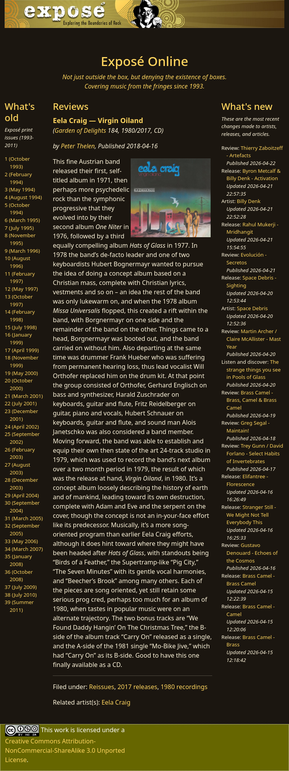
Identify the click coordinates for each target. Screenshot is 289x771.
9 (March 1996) (22, 250)
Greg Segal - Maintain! (248, 426)
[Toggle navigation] (60, 39)
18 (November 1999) (21, 361)
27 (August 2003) (17, 468)
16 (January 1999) (18, 338)
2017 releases (137, 686)
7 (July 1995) (19, 227)
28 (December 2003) (21, 483)
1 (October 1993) (17, 162)
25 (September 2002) (22, 438)
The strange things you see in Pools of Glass (254, 369)
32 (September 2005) (22, 529)
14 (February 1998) (20, 315)
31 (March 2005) (24, 518)
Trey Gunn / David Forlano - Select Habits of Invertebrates (255, 453)
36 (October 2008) (19, 575)
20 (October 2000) (19, 384)
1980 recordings (184, 686)
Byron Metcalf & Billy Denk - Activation (254, 174)
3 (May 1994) (20, 189)
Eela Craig (116, 702)
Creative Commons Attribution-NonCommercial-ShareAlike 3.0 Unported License (65, 750)
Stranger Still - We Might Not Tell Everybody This (251, 515)
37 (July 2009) (21, 586)
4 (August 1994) (23, 197)
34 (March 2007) (24, 548)
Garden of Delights (80, 130)
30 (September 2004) (22, 506)
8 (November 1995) (20, 239)
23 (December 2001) (21, 415)
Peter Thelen (78, 146)
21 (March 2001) (24, 395)
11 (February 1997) (20, 277)
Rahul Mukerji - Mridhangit (253, 228)
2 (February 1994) (18, 178)
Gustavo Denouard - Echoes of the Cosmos (252, 553)
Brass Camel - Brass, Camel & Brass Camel (252, 400)
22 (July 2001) (21, 403)
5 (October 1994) (17, 208)
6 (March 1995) (22, 220)
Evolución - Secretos (247, 258)
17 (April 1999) (22, 350)
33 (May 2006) (21, 541)
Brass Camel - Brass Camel (251, 579)
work (61, 729)
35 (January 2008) (18, 560)
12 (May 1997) (21, 288)
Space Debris (252, 308)
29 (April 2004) (22, 495)
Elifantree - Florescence (247, 480)
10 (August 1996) (17, 262)
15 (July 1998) (21, 327)
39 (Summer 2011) (19, 606)
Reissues (101, 686)
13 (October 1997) (19, 300)
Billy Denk (249, 201)
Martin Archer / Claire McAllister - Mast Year (254, 339)
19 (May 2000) (21, 373)
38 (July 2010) (21, 594)
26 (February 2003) (20, 453)
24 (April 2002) (22, 426)
